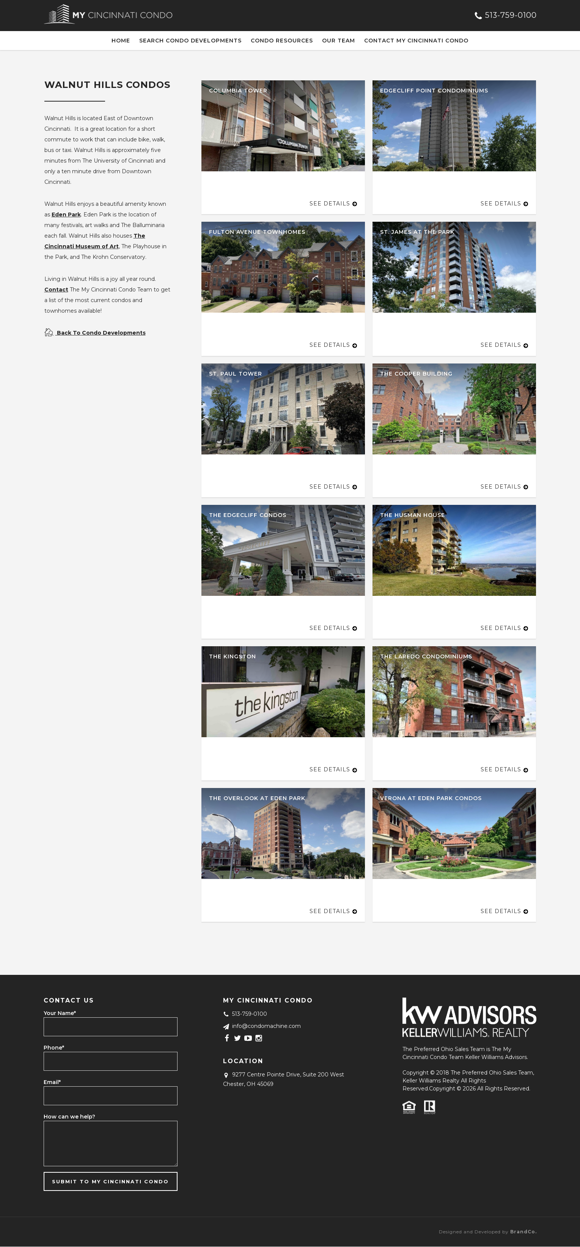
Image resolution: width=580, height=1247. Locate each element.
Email (52, 1082)
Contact (56, 289)
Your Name (60, 1013)
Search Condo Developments (190, 40)
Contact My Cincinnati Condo (416, 40)
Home (121, 40)
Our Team (338, 40)
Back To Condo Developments (95, 332)
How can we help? (69, 1116)
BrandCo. (523, 1231)
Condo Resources (282, 40)
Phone (54, 1047)
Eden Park (66, 214)
